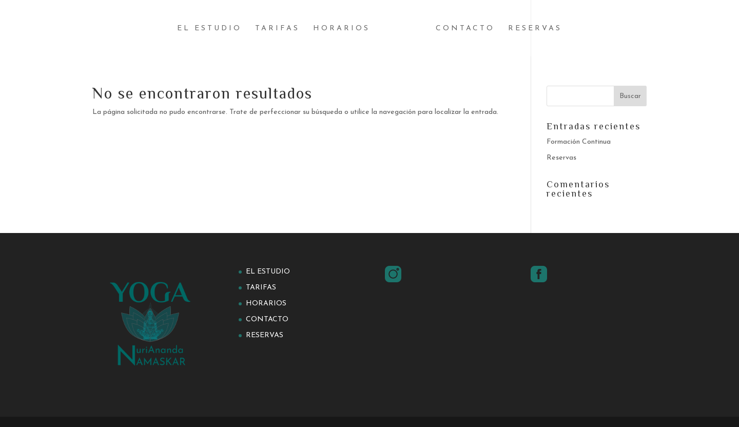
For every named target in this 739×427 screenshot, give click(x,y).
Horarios (341, 28)
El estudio (209, 28)
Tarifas (277, 28)
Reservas (535, 28)
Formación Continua (579, 142)
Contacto (465, 28)
